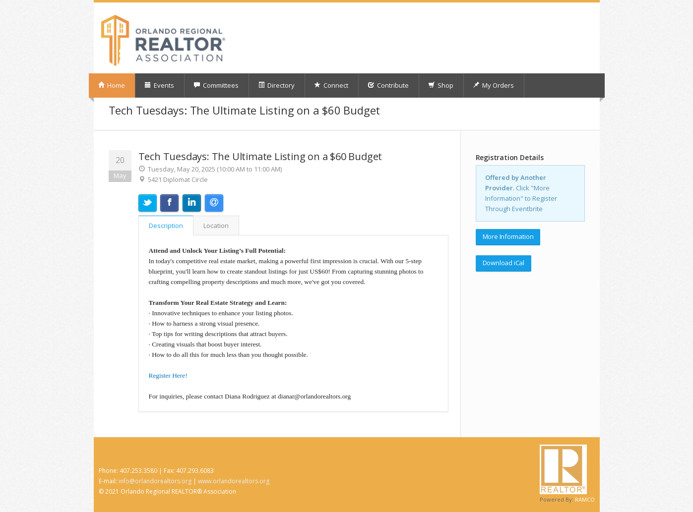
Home (111, 85)
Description (166, 225)
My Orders (493, 85)
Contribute (388, 85)
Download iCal (503, 262)
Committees (216, 85)
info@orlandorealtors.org (155, 481)
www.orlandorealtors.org (233, 481)
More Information (508, 236)
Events (159, 85)
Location (216, 225)
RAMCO (585, 499)
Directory (276, 85)
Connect (331, 85)
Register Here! (168, 375)
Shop (440, 85)
